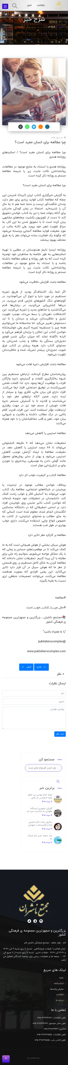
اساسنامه (59, 983)
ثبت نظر (60, 734)
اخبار (29, 5)
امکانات (41, 5)
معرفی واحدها (57, 989)
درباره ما (60, 1000)
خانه (61, 26)
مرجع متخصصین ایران (33, 1058)
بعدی (42, 666)
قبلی (25, 666)
